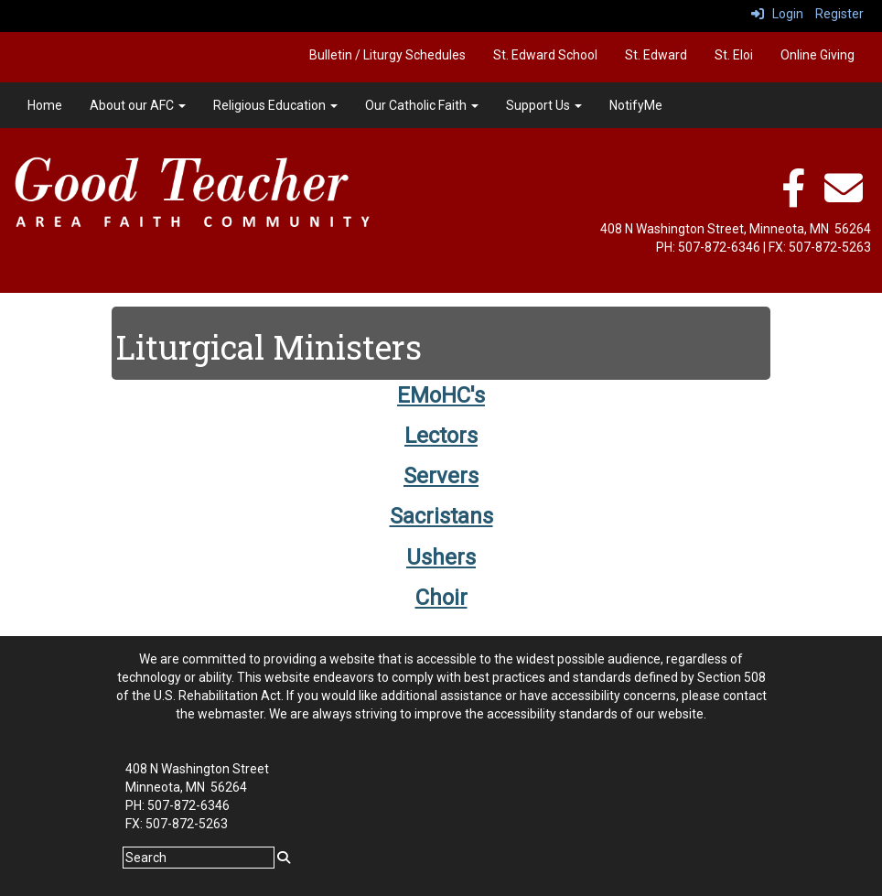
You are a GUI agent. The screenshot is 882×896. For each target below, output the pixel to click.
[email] (843, 197)
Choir (441, 597)
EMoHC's (441, 395)
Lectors (441, 435)
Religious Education (275, 105)
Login (777, 13)
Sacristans (441, 516)
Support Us (544, 105)
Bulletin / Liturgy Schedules (387, 55)
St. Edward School (545, 55)
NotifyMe (635, 105)
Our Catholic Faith (422, 105)
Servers (441, 476)
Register (839, 13)
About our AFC (138, 105)
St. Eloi (734, 55)
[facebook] (793, 197)
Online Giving (817, 55)
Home (44, 105)
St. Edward (656, 55)
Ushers (441, 557)
